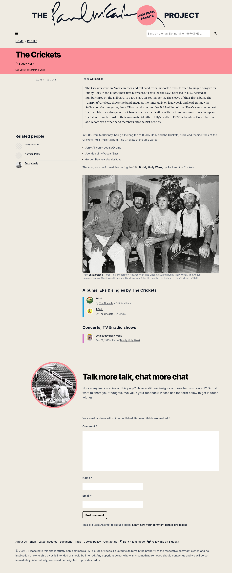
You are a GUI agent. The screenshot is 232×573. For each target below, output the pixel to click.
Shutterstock (96, 274)
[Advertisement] (46, 105)
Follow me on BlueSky (163, 541)
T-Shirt (99, 298)
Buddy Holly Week (130, 340)
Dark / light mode (132, 541)
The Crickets (106, 303)
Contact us (110, 541)
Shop (32, 541)
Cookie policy (92, 541)
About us (21, 541)
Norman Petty (32, 154)
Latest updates (48, 541)
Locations (66, 541)
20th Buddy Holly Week (109, 335)
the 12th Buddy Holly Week (145, 167)
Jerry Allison (32, 144)
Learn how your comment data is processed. (160, 524)
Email (87, 495)
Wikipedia (96, 78)
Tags (78, 541)
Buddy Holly (26, 63)
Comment (90, 426)
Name (87, 477)
